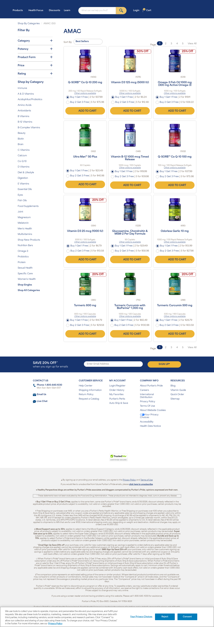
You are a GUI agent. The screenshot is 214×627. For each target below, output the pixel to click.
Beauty (21, 133)
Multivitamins (25, 234)
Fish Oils (22, 200)
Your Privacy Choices (149, 416)
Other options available (85, 93)
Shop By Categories (29, 23)
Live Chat (42, 401)
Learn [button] (68, 10)
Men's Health (25, 229)
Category (35, 40)
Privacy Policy (147, 401)
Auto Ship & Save (118, 403)
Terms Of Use (147, 406)
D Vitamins (23, 167)
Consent (187, 617)
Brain (20, 144)
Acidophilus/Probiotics (30, 99)
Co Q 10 (22, 161)
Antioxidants (24, 111)
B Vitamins (23, 116)
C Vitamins (24, 150)
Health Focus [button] (36, 10)
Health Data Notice (150, 426)
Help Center (85, 386)
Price (35, 65)
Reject (164, 617)
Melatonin (23, 223)
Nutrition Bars (25, 245)
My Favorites (116, 394)
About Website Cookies (153, 410)
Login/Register (117, 386)
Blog (173, 386)
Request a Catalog (89, 399)
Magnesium (24, 217)
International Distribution (147, 396)
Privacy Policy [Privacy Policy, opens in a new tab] (55, 624)
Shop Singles (25, 285)
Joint (20, 212)
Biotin (21, 139)
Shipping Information (90, 390)
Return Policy (86, 394)
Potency (35, 49)
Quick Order (177, 394)
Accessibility (146, 422)
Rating (35, 73)
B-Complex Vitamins (29, 128)
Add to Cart (85, 110)
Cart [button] (147, 10)
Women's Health (27, 279)
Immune (22, 88)
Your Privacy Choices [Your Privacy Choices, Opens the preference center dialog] (141, 617)
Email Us (41, 394)
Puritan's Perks (117, 399)
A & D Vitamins (26, 94)
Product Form (35, 57)
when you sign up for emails (50, 365)
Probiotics (23, 257)
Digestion (23, 178)
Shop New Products (29, 240)
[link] (94, 459)
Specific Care (25, 274)
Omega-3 (23, 251)
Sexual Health (25, 268)
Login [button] (137, 10)
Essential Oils (25, 189)
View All (192, 44)
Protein (22, 262)
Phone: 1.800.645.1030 (49, 385)
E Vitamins (23, 184)
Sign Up (164, 364)
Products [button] (19, 10)
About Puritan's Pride (151, 386)
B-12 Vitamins (25, 122)
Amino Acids (24, 105)
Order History (116, 390)
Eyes (20, 195)
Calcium (22, 156)
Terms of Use (146, 480)
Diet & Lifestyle (26, 172)
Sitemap (175, 399)
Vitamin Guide (178, 390)
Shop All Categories (29, 290)
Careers (144, 390)
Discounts (54, 10)
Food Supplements (28, 206)
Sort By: (68, 42)
